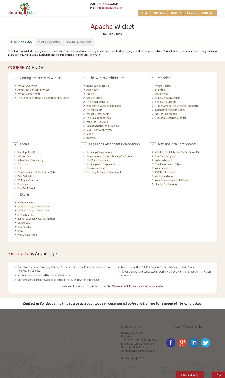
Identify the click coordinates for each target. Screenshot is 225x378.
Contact (208, 13)
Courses (175, 13)
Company (158, 13)
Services (192, 13)
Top (218, 375)
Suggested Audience (79, 41)
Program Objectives (49, 41)
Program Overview (21, 41)
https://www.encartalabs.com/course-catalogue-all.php (134, 286)
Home (144, 13)
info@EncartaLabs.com (110, 7)
